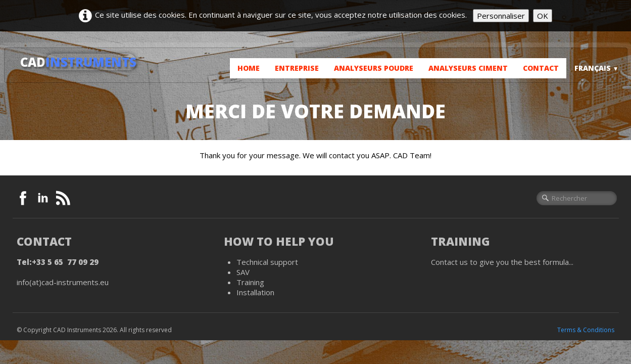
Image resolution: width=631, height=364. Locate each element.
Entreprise (297, 68)
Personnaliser (501, 16)
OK (542, 16)
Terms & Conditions (585, 330)
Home (248, 68)
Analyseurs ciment (468, 68)
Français (596, 68)
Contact (541, 68)
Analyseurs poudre (373, 68)
